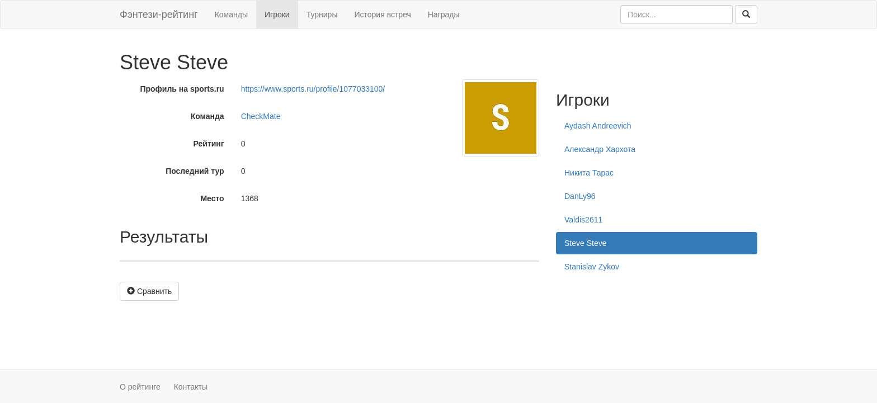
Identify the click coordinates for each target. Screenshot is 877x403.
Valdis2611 (583, 219)
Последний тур (195, 171)
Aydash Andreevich (597, 125)
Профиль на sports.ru (182, 88)
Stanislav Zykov (591, 266)
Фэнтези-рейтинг (159, 14)
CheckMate (261, 116)
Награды (444, 14)
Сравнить (149, 291)
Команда (207, 116)
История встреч (382, 14)
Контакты (191, 386)
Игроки (277, 14)
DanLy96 (580, 196)
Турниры (322, 14)
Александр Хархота (599, 149)
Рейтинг (209, 143)
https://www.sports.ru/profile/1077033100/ (313, 88)
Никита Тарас (589, 172)
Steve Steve (585, 243)
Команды (231, 14)
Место (212, 198)
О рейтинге (140, 386)
